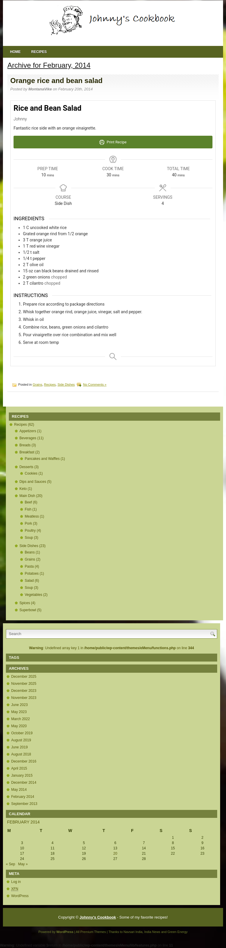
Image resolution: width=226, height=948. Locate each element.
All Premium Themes (91, 932)
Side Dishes (66, 384)
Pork (28, 523)
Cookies (31, 473)
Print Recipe (113, 142)
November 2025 (23, 684)
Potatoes (32, 573)
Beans (30, 552)
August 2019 (21, 740)
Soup (29, 538)
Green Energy (177, 932)
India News (152, 932)
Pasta (29, 566)
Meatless (32, 516)
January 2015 (22, 775)
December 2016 (23, 761)
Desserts (26, 467)
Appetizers (27, 431)
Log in (16, 882)
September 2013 (24, 804)
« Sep (10, 864)
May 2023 (19, 712)
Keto (23, 489)
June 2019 (19, 747)
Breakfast (26, 452)
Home (15, 52)
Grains (37, 384)
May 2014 (19, 790)
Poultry (30, 530)
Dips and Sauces (32, 482)
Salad (29, 581)
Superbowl (27, 610)
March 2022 (20, 719)
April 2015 (19, 768)
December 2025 (23, 676)
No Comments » (94, 384)
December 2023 (23, 691)
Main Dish (27, 496)
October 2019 (22, 733)
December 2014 (23, 782)
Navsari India (133, 932)
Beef (28, 502)
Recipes (39, 52)
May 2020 (19, 726)
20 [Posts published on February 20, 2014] (115, 853)
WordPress (20, 896)
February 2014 (22, 797)
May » (23, 864)
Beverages (27, 438)
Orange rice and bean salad (56, 80)
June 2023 (19, 705)
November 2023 (23, 698)
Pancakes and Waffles (42, 459)
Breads (25, 445)
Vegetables (33, 595)
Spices (24, 603)
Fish (28, 509)
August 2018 (21, 754)
